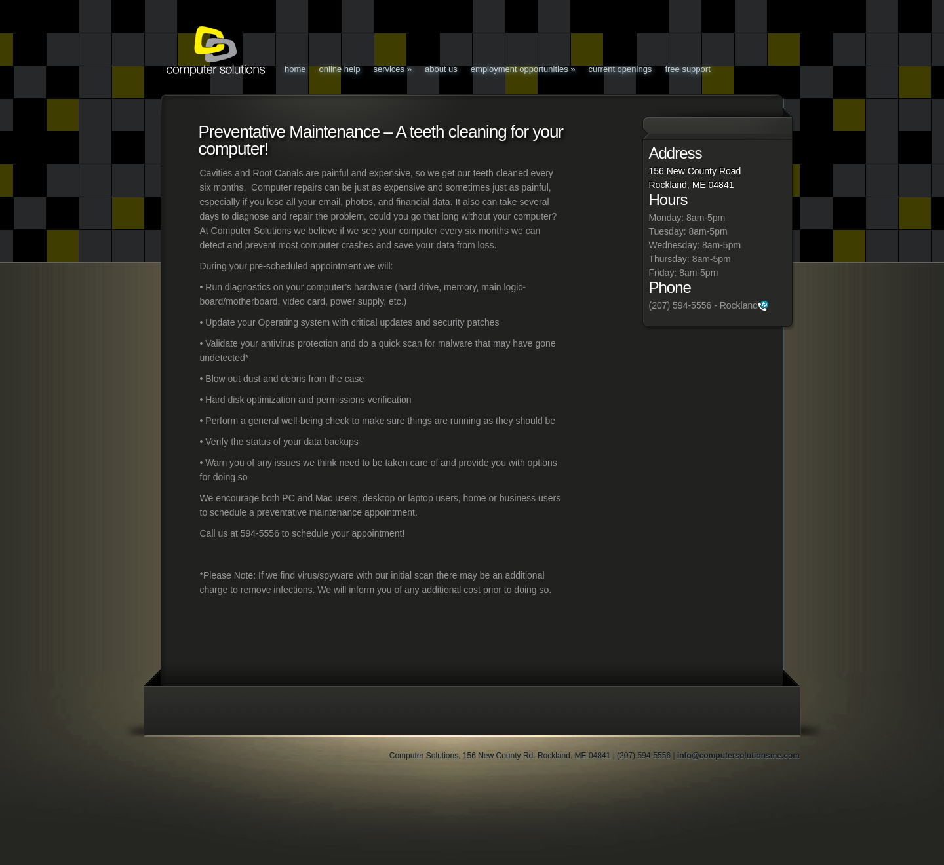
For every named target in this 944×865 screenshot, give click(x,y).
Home (295, 69)
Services (392, 69)
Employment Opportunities (523, 69)
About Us (441, 69)
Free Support (687, 69)
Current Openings (620, 69)
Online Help (340, 69)
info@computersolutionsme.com (738, 755)
